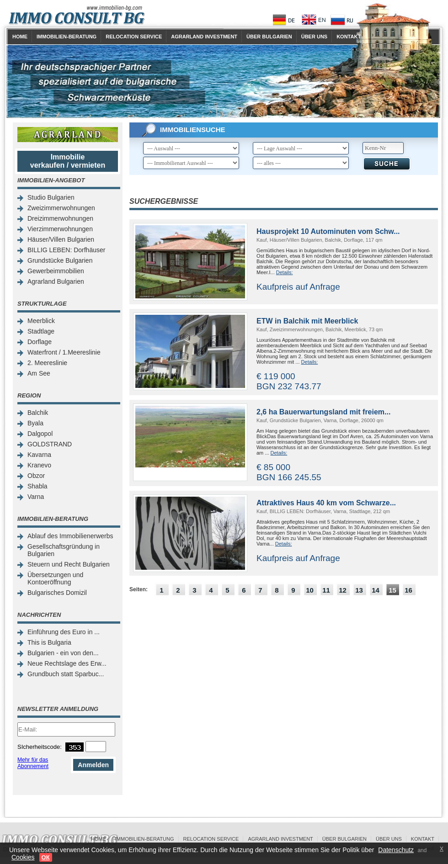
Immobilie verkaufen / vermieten (68, 161)
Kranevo (39, 465)
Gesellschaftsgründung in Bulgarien (63, 550)
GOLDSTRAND (49, 444)
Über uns (314, 36)
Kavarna (39, 454)
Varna (35, 496)
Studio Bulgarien (51, 197)
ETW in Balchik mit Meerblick (307, 321)
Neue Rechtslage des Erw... (67, 663)
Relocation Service (134, 36)
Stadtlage (40, 331)
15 (392, 590)
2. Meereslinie (47, 362)
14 (375, 590)
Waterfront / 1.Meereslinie (64, 352)
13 (359, 590)
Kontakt (348, 36)
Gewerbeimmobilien (55, 271)
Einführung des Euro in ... (63, 632)
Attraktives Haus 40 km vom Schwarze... (326, 503)
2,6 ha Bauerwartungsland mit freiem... (323, 412)
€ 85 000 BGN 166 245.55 (288, 472)
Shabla (37, 486)
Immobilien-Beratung (66, 36)
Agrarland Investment (204, 36)
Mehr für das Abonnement (32, 763)
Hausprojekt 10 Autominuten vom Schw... (328, 231)
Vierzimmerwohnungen (60, 229)
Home (19, 36)
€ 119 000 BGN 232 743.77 (288, 381)
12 (343, 590)
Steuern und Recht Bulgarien (68, 564)
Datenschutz (396, 849)
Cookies (23, 857)
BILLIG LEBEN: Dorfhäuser (66, 250)
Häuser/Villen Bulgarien (60, 239)
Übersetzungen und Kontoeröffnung (55, 578)
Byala (35, 423)
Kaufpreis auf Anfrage (298, 287)
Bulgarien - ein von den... (63, 653)
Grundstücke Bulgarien (59, 260)
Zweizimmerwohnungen (61, 208)
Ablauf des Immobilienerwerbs (70, 536)
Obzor (36, 475)
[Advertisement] (283, 670)
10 (310, 590)
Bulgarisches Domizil (57, 592)
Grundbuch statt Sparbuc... (65, 674)
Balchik (37, 412)
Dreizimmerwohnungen (60, 218)
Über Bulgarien (269, 36)
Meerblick (41, 320)
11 (326, 590)
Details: (284, 272)
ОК (46, 857)
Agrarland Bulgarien (55, 281)
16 (408, 590)
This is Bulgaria (49, 642)
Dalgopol (40, 433)
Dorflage (39, 341)
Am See (38, 373)
